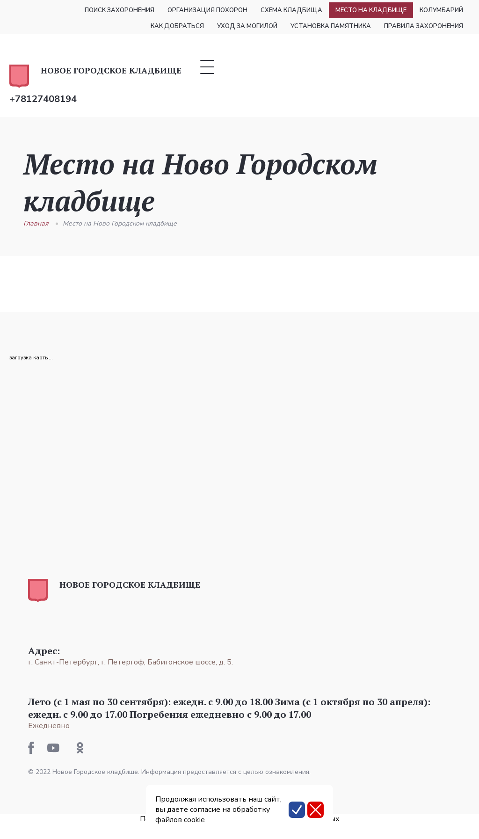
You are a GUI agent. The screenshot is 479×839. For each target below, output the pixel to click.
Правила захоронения (423, 26)
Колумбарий (441, 10)
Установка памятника (330, 26)
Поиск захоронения (119, 10)
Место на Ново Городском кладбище (120, 223)
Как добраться (177, 26)
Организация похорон (207, 10)
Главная (36, 223)
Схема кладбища (291, 10)
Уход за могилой (247, 26)
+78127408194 (43, 99)
